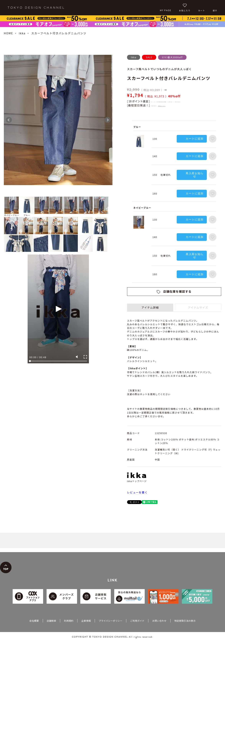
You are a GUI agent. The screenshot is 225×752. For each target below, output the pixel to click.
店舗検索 (51, 620)
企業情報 (86, 620)
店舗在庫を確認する (177, 291)
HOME (8, 33)
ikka (22, 33)
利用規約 (68, 620)
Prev (9, 120)
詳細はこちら (161, 106)
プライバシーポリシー (110, 620)
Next (107, 120)
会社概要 (34, 620)
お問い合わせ (159, 620)
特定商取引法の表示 (185, 620)
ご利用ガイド (137, 620)
